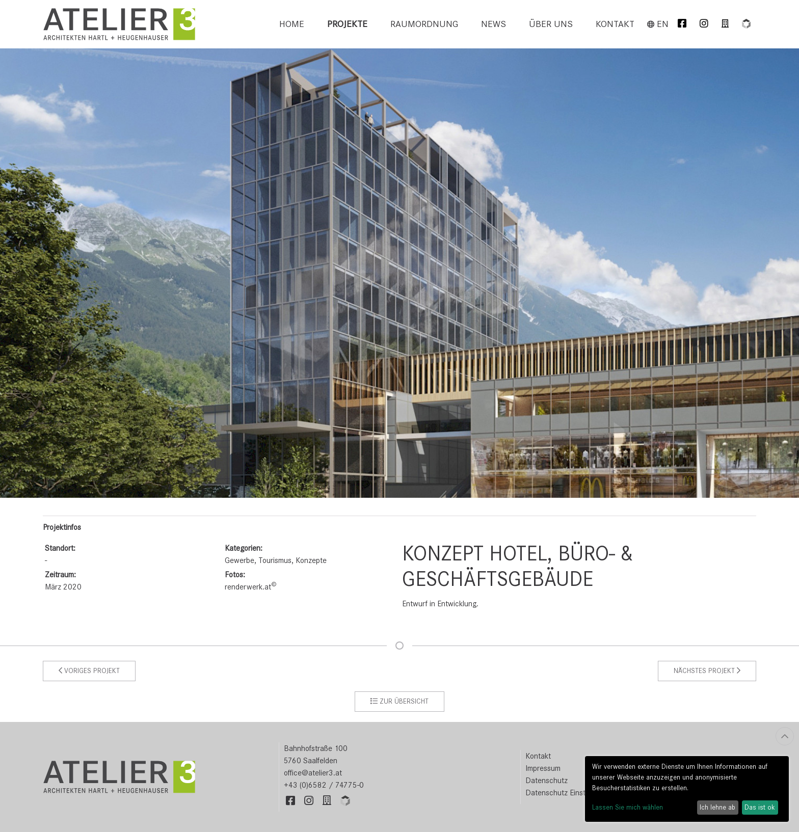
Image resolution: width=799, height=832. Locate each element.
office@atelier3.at (313, 772)
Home (291, 24)
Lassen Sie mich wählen (627, 807)
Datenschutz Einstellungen (569, 792)
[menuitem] (292, 24)
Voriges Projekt (89, 670)
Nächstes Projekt (707, 670)
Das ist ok (759, 807)
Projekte (347, 24)
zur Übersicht (399, 701)
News (493, 24)
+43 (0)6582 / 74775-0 (324, 785)
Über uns (551, 24)
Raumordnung (424, 24)
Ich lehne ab (717, 807)
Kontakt (615, 24)
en (658, 24)
